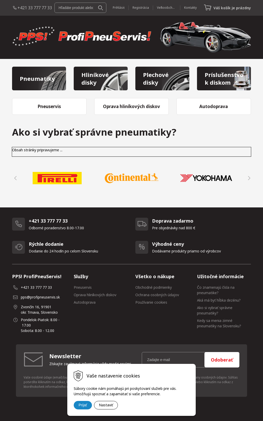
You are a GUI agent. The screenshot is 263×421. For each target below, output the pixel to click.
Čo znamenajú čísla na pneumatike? (215, 290)
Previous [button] (14, 178)
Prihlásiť (119, 7)
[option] (57, 178)
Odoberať (222, 360)
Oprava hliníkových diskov (95, 294)
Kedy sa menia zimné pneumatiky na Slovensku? (219, 323)
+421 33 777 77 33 (34, 8)
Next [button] (248, 178)
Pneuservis (83, 287)
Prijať (83, 405)
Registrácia (141, 7)
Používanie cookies (151, 302)
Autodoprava (85, 302)
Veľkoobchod (166, 7)
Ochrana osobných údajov (157, 294)
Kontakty (190, 7)
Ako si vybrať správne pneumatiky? (214, 310)
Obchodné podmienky (153, 287)
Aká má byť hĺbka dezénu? (219, 300)
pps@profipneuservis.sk (40, 297)
